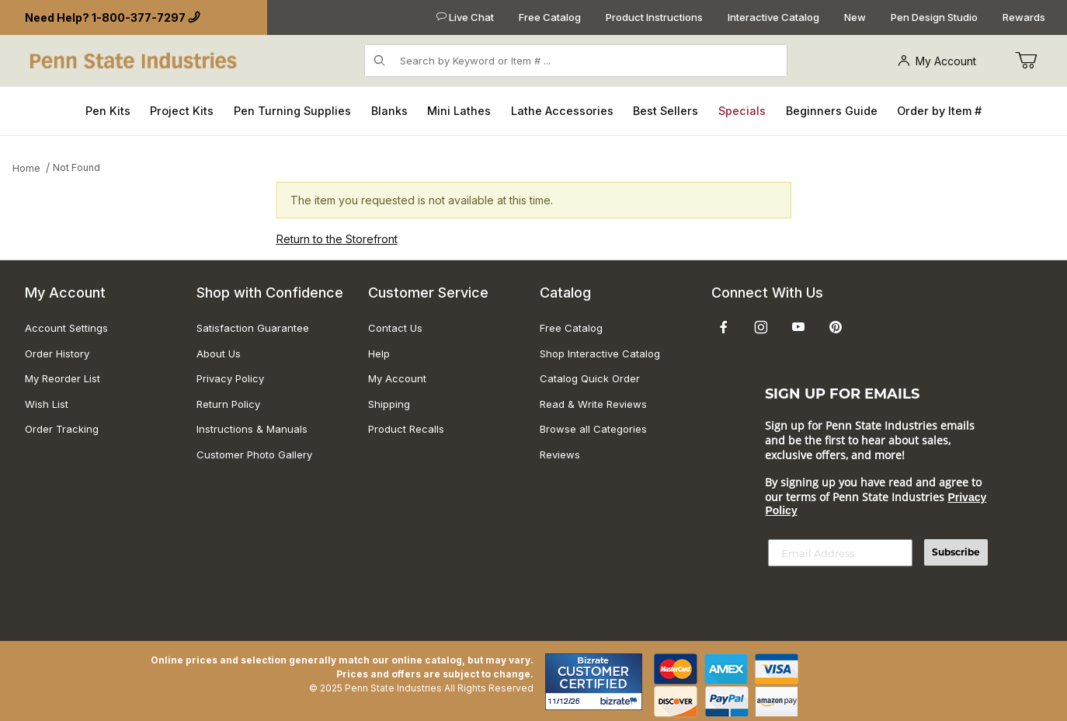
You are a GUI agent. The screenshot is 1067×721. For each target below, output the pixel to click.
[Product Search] (589, 60)
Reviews (560, 454)
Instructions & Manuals (252, 429)
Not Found (76, 167)
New (855, 17)
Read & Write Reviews (593, 404)
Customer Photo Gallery (254, 454)
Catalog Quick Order (590, 378)
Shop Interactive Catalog (600, 353)
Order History (57, 353)
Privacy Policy (230, 378)
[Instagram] (761, 327)
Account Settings (66, 328)
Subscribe (956, 552)
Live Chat (465, 17)
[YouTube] (798, 327)
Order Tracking (62, 429)
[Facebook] (723, 327)
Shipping (389, 404)
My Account (937, 61)
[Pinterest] (835, 327)
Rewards (1024, 17)
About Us (218, 353)
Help (379, 353)
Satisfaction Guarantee (252, 328)
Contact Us (395, 328)
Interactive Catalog (773, 17)
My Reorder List (62, 378)
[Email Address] (840, 552)
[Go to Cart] (1026, 60)
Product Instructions (654, 17)
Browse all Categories (593, 429)
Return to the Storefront (337, 239)
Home (26, 168)
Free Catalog (550, 17)
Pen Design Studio (934, 17)
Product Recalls (406, 429)
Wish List (46, 404)
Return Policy (228, 404)
